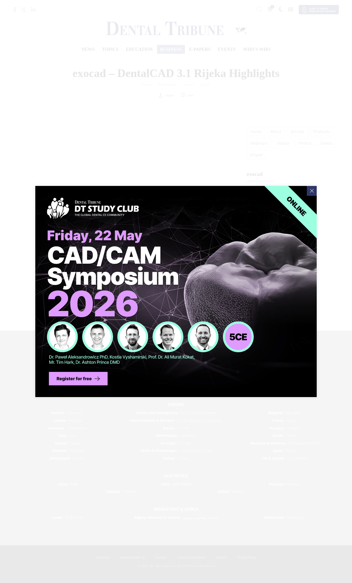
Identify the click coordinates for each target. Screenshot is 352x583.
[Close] (312, 191)
